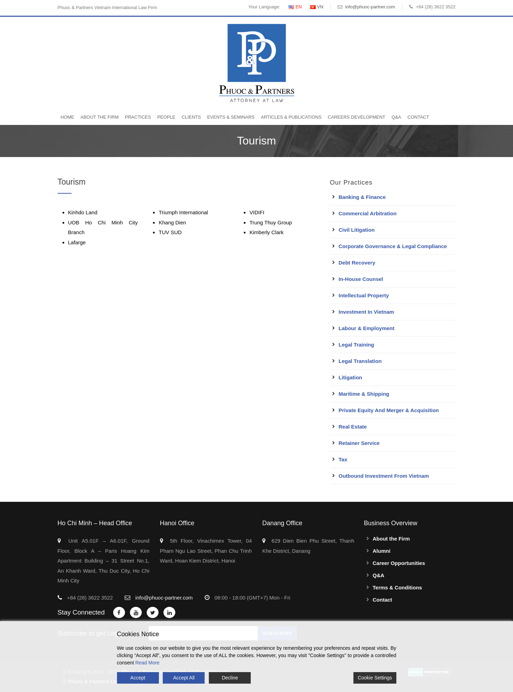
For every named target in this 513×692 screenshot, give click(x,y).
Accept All (184, 677)
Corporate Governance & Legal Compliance (393, 246)
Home (67, 117)
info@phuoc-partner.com (370, 6)
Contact (418, 117)
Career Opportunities (399, 563)
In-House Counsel (361, 279)
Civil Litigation (357, 230)
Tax (343, 459)
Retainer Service (359, 443)
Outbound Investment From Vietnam (384, 476)
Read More (147, 662)
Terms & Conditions (397, 587)
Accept (137, 677)
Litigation (350, 377)
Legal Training (356, 345)
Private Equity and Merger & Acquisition (389, 410)
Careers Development (357, 117)
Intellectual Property (364, 295)
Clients (191, 117)
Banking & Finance (362, 197)
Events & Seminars (231, 117)
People (166, 117)
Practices (138, 117)
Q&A (396, 117)
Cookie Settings (375, 677)
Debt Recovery (357, 263)
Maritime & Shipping (364, 394)
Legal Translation (360, 361)
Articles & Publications (291, 117)
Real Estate (353, 427)
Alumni (381, 551)
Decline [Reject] (230, 677)
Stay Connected (81, 612)
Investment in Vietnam (366, 312)
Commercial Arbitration (368, 213)
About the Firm (100, 117)
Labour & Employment (367, 328)
